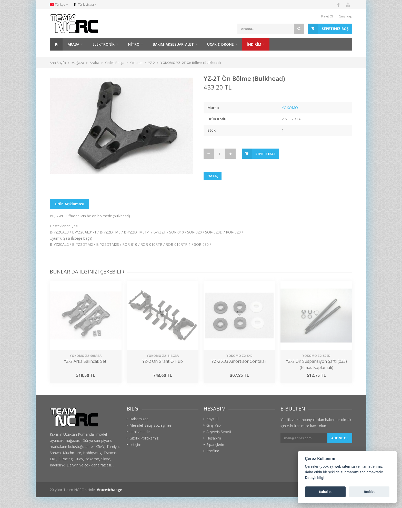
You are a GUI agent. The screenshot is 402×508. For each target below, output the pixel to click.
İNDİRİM (254, 44)
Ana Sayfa (56, 44)
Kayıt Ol (327, 16)
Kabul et (325, 492)
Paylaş (212, 176)
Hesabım (213, 438)
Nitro (133, 44)
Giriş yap (345, 16)
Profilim (212, 451)
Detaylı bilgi (314, 478)
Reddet (369, 492)
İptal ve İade (139, 431)
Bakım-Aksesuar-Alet (173, 44)
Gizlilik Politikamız (143, 438)
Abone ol (339, 438)
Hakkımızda (138, 419)
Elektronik (104, 44)
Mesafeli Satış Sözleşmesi (150, 425)
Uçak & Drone (220, 44)
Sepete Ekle (265, 153)
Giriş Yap (213, 425)
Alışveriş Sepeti (218, 431)
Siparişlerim (215, 444)
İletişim (135, 444)
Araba (73, 44)
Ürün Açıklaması (69, 203)
